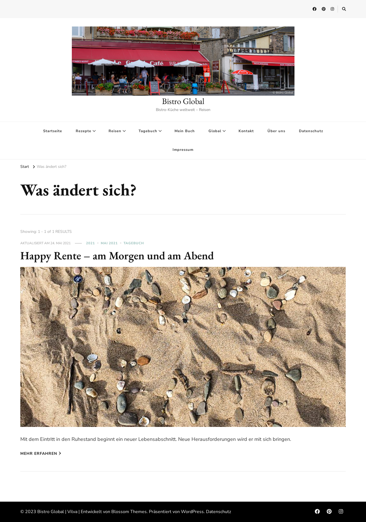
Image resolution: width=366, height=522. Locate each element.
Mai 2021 (109, 243)
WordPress (192, 512)
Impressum (183, 149)
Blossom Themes (129, 512)
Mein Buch (185, 131)
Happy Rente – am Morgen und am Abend (117, 255)
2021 (90, 243)
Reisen (115, 131)
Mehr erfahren (40, 453)
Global (214, 131)
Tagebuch (148, 131)
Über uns (276, 131)
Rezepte (83, 131)
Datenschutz (311, 131)
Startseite (52, 131)
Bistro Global (183, 101)
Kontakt (246, 131)
